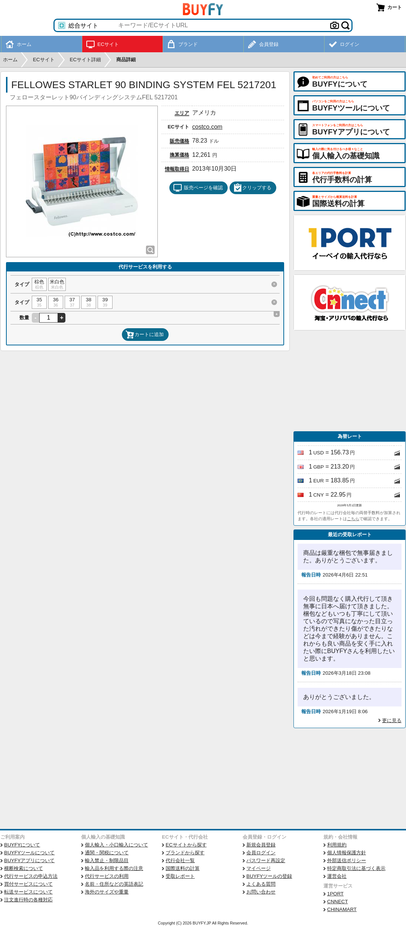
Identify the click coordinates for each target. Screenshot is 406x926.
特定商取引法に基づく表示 (356, 868)
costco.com (207, 127)
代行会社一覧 (180, 860)
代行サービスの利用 (107, 876)
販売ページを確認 (198, 187)
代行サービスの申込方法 (31, 876)
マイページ (258, 868)
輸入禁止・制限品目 (107, 860)
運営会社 (337, 876)
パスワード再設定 (265, 860)
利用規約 (337, 845)
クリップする (252, 187)
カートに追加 (145, 334)
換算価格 (179, 155)
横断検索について (23, 868)
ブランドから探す (185, 852)
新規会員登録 (261, 845)
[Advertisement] (349, 381)
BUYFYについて (22, 845)
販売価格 (179, 141)
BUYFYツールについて (29, 852)
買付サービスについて (28, 884)
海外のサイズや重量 (107, 892)
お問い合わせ (261, 892)
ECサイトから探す (186, 845)
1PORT (335, 894)
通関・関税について (107, 852)
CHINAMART (342, 909)
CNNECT (337, 901)
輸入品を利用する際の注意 (114, 868)
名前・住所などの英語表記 (114, 884)
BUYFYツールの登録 (269, 876)
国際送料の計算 (183, 868)
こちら (353, 518)
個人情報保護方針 (346, 852)
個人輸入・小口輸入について (116, 845)
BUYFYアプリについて (29, 860)
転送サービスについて (28, 892)
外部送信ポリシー (346, 860)
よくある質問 (261, 884)
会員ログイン (261, 852)
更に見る (392, 720)
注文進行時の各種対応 (28, 899)
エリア (182, 113)
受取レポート (180, 876)
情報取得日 (177, 169)
